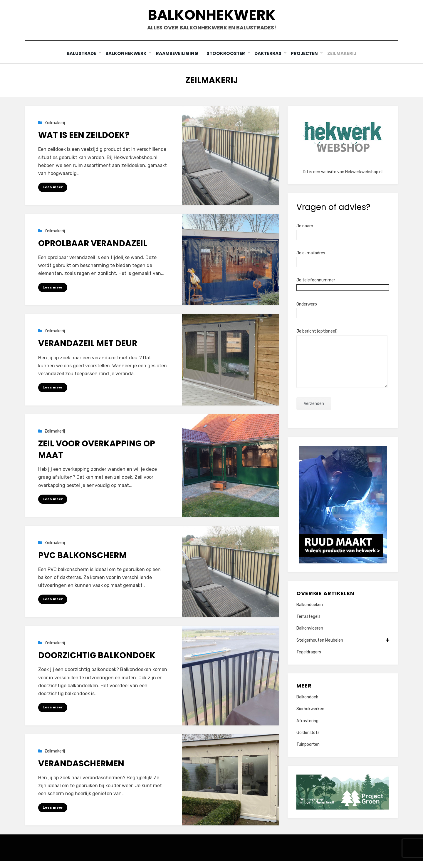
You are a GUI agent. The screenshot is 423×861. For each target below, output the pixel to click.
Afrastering (307, 720)
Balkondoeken (309, 604)
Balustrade (80, 53)
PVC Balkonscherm (82, 555)
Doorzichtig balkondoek (96, 655)
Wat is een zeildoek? (83, 135)
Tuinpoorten (308, 744)
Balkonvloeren (309, 628)
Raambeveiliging (177, 53)
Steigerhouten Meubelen (342, 640)
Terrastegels (308, 616)
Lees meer (53, 187)
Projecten (305, 53)
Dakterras (268, 53)
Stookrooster (226, 53)
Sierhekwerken (310, 708)
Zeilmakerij (343, 53)
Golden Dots (308, 732)
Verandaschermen (81, 763)
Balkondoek (307, 697)
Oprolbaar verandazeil (92, 243)
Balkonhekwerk (212, 15)
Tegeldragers (308, 651)
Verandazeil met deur (87, 343)
